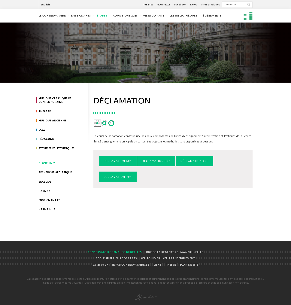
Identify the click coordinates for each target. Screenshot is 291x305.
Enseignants (81, 16)
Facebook (180, 4)
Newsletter (163, 4)
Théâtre (45, 111)
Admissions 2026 (125, 16)
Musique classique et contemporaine (56, 100)
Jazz (42, 130)
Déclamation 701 (119, 177)
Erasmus (45, 183)
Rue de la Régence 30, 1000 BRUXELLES (174, 252)
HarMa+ (45, 192)
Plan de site (189, 265)
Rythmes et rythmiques (57, 149)
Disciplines (47, 164)
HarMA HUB (47, 211)
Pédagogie (47, 140)
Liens (158, 265)
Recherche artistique (56, 173)
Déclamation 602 (159, 161)
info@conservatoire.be (130, 265)
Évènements (212, 16)
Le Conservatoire (52, 16)
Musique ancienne (53, 121)
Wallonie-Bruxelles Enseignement (168, 258)
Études (101, 16)
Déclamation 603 (200, 161)
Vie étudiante (153, 16)
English (45, 4)
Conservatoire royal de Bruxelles (115, 252)
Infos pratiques (210, 4)
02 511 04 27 (100, 265)
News (193, 4)
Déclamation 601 (119, 161)
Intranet (148, 4)
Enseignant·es (50, 201)
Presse (171, 265)
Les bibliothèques (183, 16)
